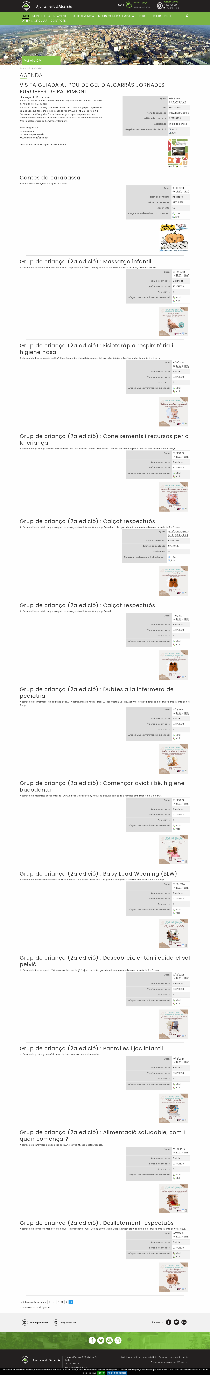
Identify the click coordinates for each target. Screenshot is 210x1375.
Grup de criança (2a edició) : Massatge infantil (85, 261)
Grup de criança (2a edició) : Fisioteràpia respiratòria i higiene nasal (96, 349)
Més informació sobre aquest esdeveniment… (44, 144)
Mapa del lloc (134, 1357)
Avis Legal (175, 1357)
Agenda (46, 1307)
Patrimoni (36, 1307)
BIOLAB (156, 16)
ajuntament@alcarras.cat (76, 1367)
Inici (25, 16)
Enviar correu (172, 8)
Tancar (101, 1372)
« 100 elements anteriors (34, 1302)
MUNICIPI (38, 16)
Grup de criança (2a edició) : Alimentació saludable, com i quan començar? (102, 1136)
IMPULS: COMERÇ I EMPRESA (115, 16)
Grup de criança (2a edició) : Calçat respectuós (87, 521)
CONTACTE (58, 21)
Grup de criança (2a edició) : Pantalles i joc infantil (91, 1048)
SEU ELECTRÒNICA (82, 16)
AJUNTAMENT (57, 16)
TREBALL (142, 16)
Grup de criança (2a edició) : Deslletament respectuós (97, 1223)
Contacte (163, 1357)
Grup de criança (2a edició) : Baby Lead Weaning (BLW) (98, 873)
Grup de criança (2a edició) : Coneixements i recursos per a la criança (104, 439)
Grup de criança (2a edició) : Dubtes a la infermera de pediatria (97, 693)
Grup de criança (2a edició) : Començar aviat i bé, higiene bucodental (102, 786)
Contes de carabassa (50, 177)
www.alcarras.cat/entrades (34, 137)
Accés (185, 1357)
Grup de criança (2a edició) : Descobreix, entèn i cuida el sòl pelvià (105, 961)
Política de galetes (116, 1372)
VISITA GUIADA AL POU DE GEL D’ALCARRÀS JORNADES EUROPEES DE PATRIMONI (92, 88)
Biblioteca (178, 197)
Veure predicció (142, 7)
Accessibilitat (149, 1357)
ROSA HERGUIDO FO (179, 113)
